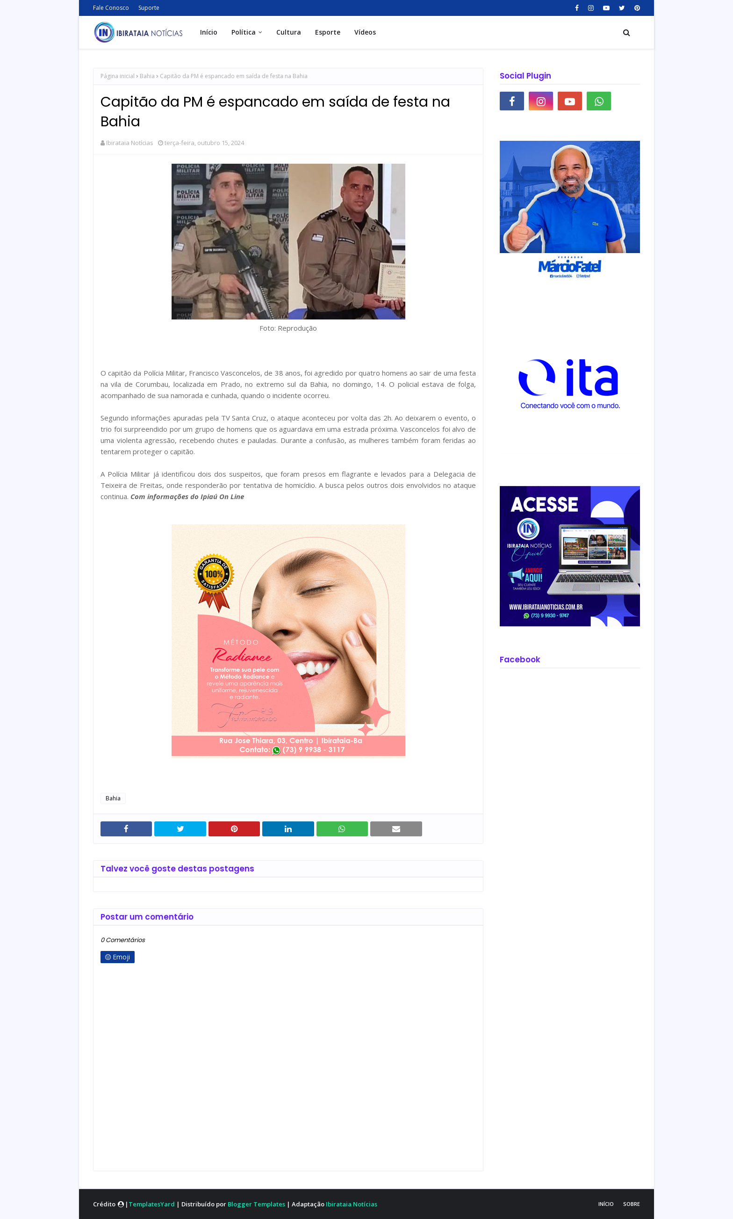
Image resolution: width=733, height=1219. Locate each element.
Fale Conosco (111, 8)
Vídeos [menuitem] (365, 32)
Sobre (631, 1203)
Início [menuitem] (208, 32)
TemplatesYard (152, 1204)
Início (606, 1203)
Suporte (148, 8)
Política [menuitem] (243, 32)
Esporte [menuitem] (327, 32)
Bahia (147, 76)
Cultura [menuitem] (288, 32)
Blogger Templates (256, 1204)
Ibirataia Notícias (129, 142)
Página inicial (118, 76)
